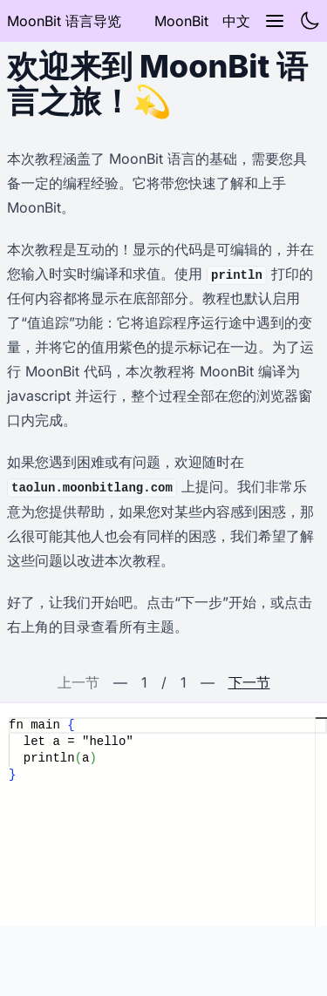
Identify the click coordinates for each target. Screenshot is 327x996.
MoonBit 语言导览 (64, 21)
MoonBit (181, 21)
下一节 (249, 682)
